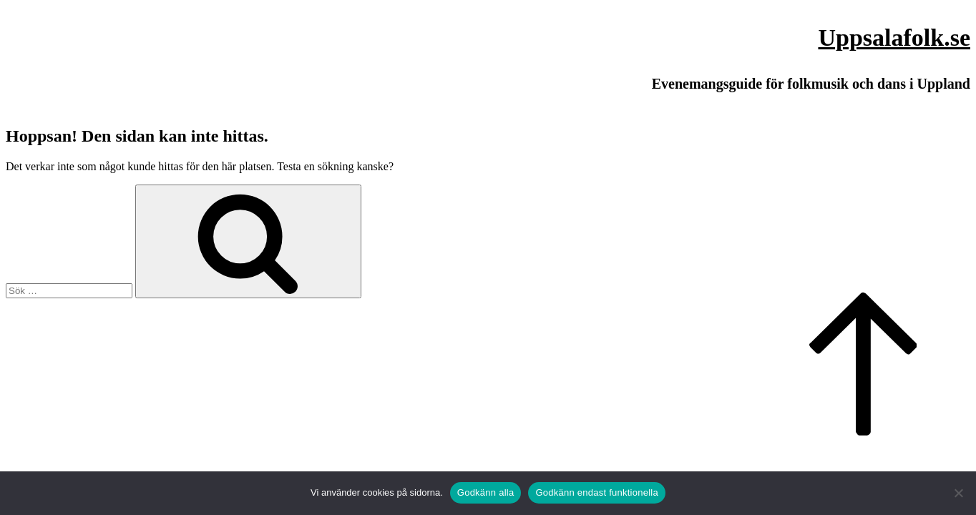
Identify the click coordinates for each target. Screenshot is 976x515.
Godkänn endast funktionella (596, 492)
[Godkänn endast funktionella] (958, 493)
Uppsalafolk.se (894, 37)
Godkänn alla (485, 492)
